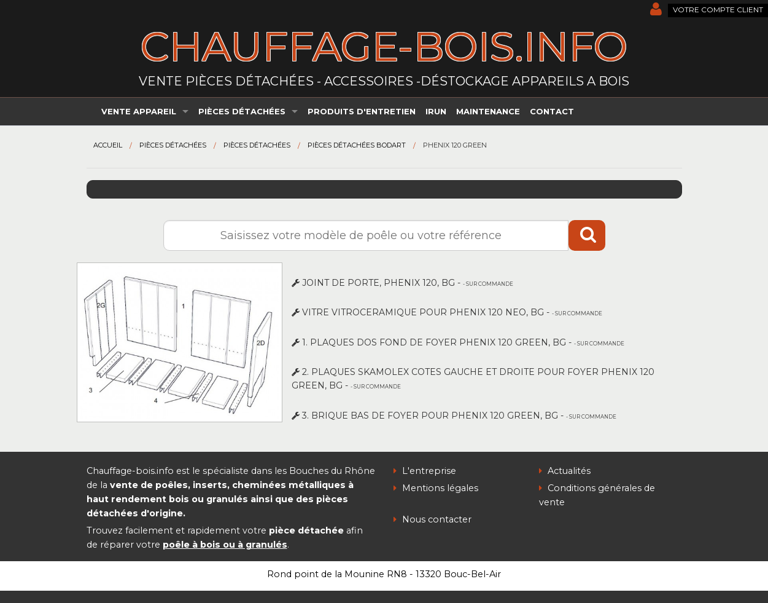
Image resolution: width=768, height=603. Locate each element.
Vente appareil (138, 111)
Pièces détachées (241, 111)
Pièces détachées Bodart (357, 145)
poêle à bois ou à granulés (225, 544)
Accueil (107, 145)
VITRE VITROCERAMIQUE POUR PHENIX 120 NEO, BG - (447, 312)
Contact (552, 111)
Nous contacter (432, 519)
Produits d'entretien (362, 111)
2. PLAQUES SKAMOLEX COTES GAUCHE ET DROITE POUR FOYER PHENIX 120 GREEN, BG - (473, 378)
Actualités (565, 470)
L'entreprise (425, 470)
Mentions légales (436, 488)
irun (435, 111)
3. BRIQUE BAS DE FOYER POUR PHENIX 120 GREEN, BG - (454, 415)
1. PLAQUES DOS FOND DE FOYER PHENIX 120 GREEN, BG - (458, 342)
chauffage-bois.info (384, 46)
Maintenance (488, 111)
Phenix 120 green (455, 145)
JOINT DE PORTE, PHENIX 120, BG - (402, 282)
